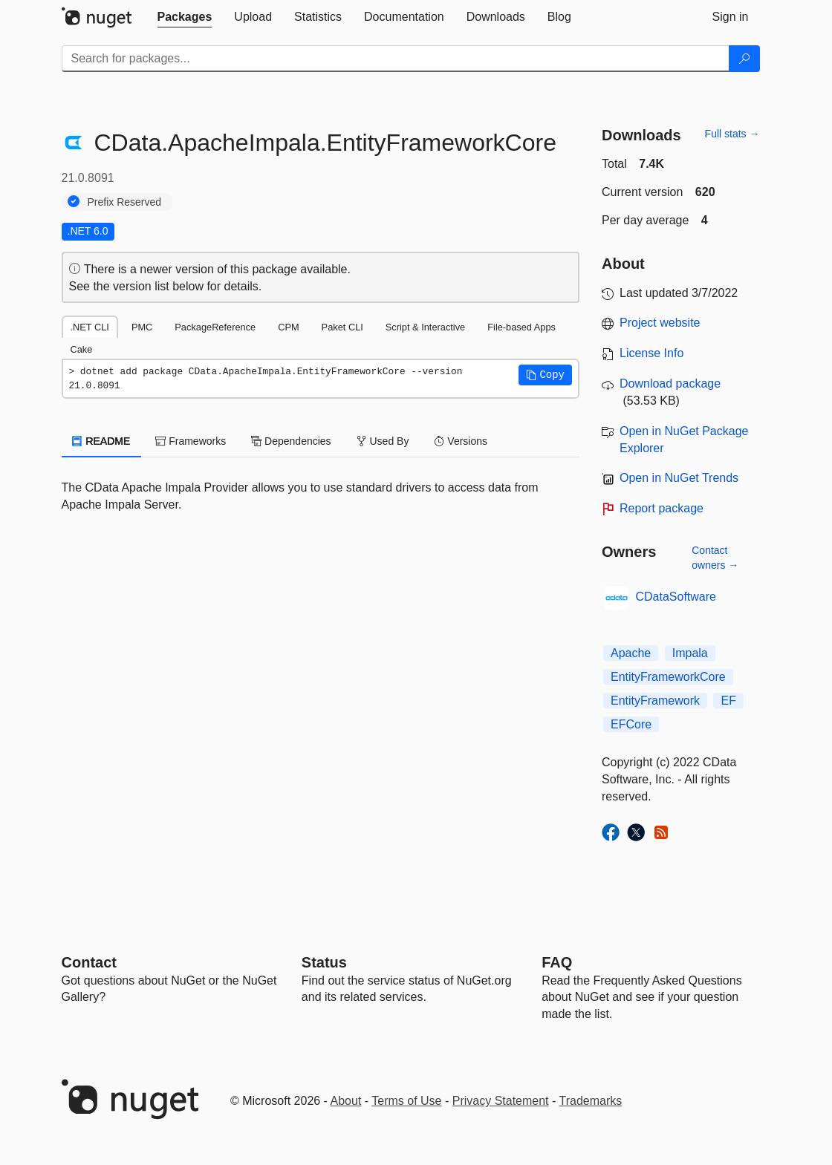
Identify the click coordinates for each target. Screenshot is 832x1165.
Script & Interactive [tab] (425, 327)
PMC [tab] (141, 327)
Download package (670, 383)
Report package (661, 508)
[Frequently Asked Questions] (557, 962)
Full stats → (732, 134)
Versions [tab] (460, 441)
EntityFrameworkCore (668, 676)
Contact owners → (715, 557)
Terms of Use (406, 1100)
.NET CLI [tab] (90, 327)
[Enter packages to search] (395, 58)
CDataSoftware (676, 596)
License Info (651, 353)
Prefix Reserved (125, 202)
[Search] (744, 58)
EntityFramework (655, 700)
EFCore (631, 724)
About (346, 1100)
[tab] (185, 17)
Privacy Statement (500, 1100)
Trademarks (591, 1100)
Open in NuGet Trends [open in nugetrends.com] (679, 477)
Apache (631, 653)
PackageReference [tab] (215, 327)
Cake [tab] (82, 349)
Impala (690, 653)
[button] (545, 375)
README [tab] (102, 441)
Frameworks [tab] (190, 441)
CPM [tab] (288, 327)
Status (324, 962)
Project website (660, 322)
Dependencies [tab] (291, 441)
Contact (89, 962)
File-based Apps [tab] (521, 327)
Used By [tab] (383, 441)
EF (728, 700)
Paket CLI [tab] (342, 327)
